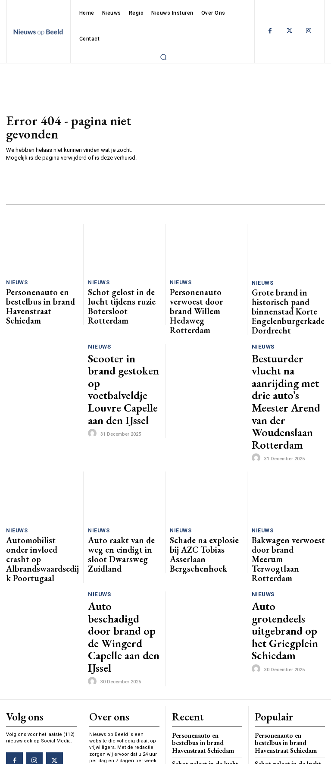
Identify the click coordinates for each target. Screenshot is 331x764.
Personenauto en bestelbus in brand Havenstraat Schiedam (41, 296)
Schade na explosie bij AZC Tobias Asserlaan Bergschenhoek (205, 464)
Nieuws (16, 282)
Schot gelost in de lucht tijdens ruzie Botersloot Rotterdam (119, 296)
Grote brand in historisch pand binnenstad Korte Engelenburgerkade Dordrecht (285, 300)
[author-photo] (93, 371)
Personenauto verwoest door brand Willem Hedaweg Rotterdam (200, 296)
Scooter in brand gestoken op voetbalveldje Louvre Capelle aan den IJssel (120, 347)
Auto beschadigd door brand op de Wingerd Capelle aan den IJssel (122, 515)
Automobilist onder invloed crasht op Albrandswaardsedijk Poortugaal (42, 467)
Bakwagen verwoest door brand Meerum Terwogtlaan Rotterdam (288, 464)
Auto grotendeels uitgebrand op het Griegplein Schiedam (283, 515)
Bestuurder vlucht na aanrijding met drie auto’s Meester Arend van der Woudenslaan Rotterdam (285, 350)
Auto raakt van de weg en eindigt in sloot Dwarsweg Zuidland (122, 464)
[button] (163, 57)
